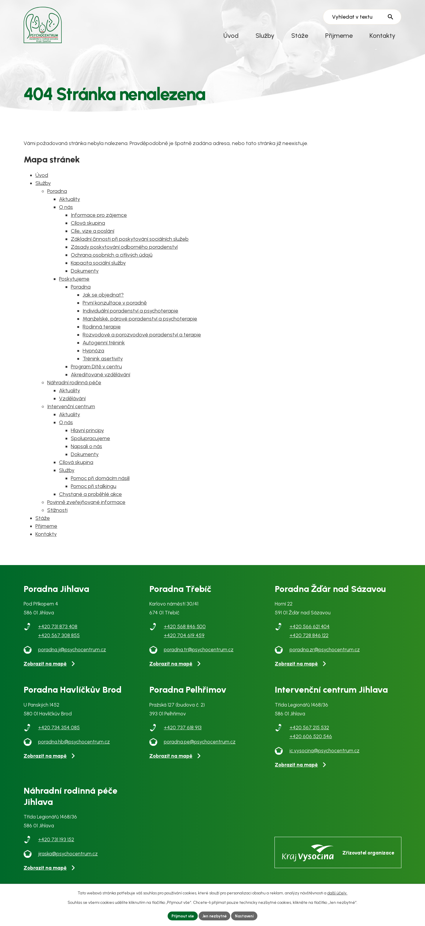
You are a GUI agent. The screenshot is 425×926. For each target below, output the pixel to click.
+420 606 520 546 (311, 741)
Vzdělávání (72, 403)
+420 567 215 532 (309, 732)
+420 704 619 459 (184, 640)
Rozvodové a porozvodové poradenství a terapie (142, 339)
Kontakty (382, 35)
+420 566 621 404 (310, 631)
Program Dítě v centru (96, 371)
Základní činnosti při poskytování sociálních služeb (130, 243)
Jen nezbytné (215, 915)
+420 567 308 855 (59, 640)
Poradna (57, 195)
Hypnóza (93, 355)
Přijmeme (339, 35)
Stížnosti (57, 514)
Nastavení (247, 915)
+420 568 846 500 (185, 631)
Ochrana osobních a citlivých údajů (111, 259)
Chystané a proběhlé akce (90, 498)
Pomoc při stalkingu (93, 490)
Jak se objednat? (103, 299)
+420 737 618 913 (183, 732)
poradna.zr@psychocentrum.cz (325, 654)
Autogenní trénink (104, 347)
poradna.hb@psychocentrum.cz (74, 746)
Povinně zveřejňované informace (86, 506)
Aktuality (69, 203)
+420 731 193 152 (56, 844)
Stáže (299, 35)
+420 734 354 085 (59, 732)
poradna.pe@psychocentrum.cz (200, 746)
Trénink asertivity (103, 363)
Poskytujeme (74, 283)
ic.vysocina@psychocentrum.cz (324, 755)
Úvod (230, 35)
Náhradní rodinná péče (74, 387)
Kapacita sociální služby (98, 267)
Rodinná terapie (102, 331)
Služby (265, 35)
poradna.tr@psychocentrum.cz (198, 654)
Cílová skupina (88, 227)
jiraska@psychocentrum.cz (68, 858)
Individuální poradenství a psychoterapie (130, 315)
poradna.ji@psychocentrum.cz (72, 654)
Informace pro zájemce (99, 219)
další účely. (337, 892)
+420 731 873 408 (57, 631)
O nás (66, 211)
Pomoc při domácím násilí (100, 482)
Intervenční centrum (71, 411)
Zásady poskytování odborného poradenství (124, 251)
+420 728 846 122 (309, 640)
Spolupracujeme (90, 443)
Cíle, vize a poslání (92, 235)
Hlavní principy (87, 435)
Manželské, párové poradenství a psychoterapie (140, 323)
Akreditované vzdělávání (100, 379)
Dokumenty (85, 275)
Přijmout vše (180, 915)
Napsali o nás (86, 450)
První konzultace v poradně (115, 307)
